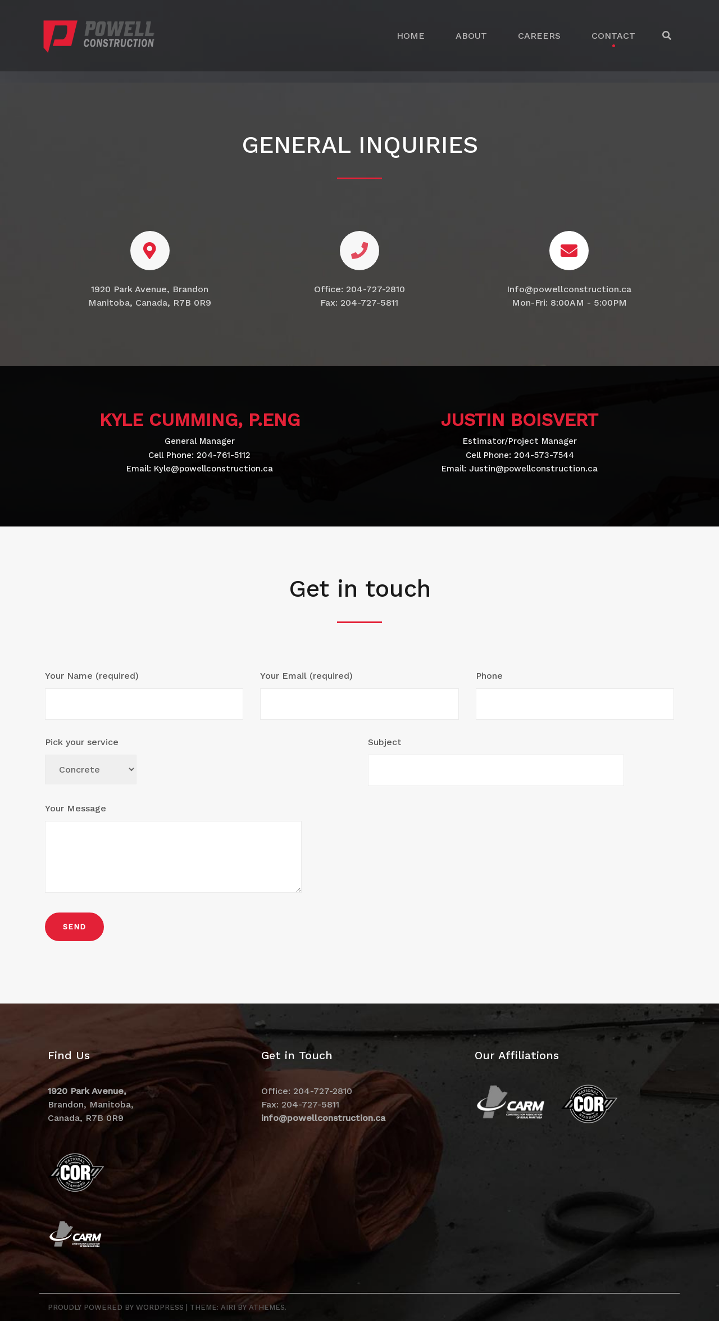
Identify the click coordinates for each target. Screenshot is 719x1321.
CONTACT (613, 35)
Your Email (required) (359, 695)
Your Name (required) (144, 695)
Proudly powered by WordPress (116, 1307)
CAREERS (539, 35)
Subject (496, 761)
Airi (228, 1307)
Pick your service (90, 760)
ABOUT (471, 35)
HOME (411, 35)
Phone (575, 695)
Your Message (173, 850)
